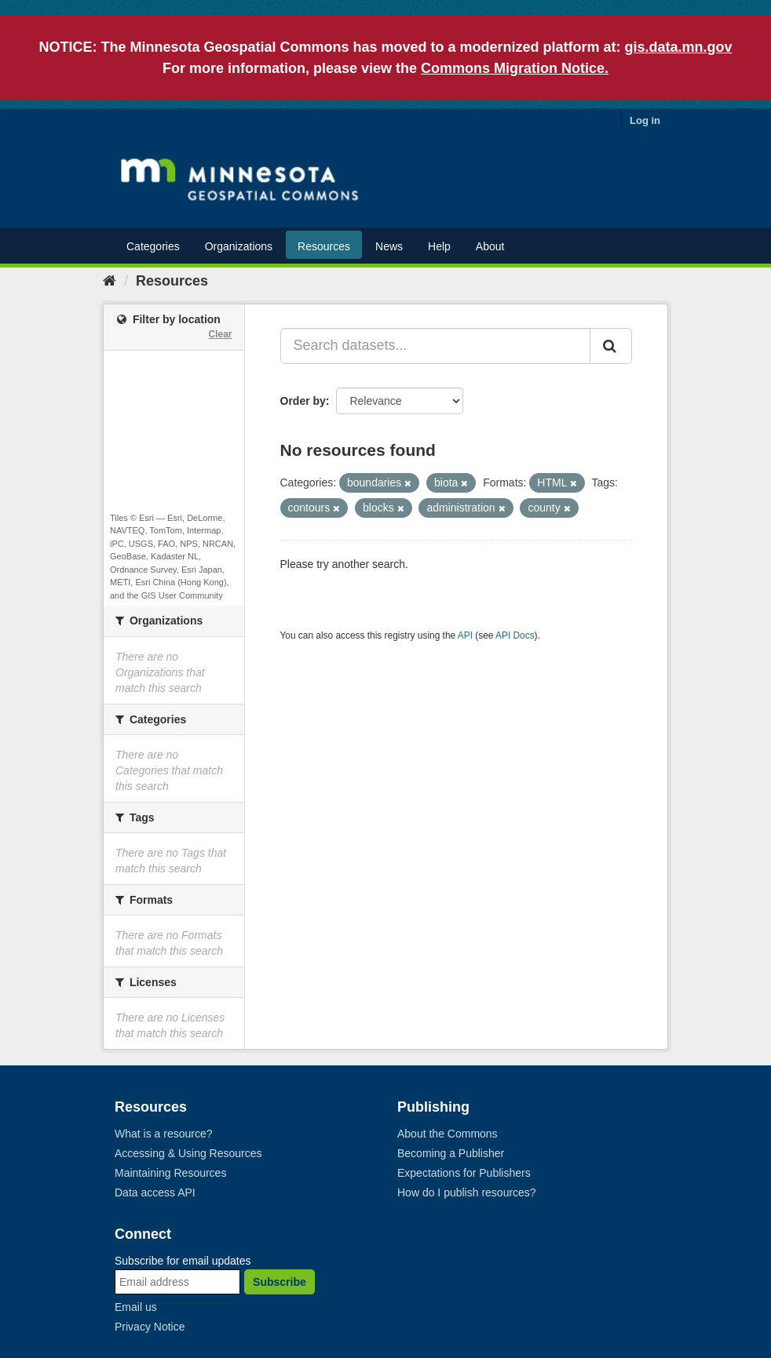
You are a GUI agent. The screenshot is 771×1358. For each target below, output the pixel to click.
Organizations (238, 246)
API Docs (515, 635)
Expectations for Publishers (464, 1173)
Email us (136, 1307)
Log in (645, 120)
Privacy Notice (150, 1326)
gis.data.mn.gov (679, 47)
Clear (220, 334)
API (465, 635)
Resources (324, 246)
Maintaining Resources (170, 1173)
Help (439, 246)
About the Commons (447, 1133)
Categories (153, 246)
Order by (303, 401)
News (389, 246)
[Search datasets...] (435, 346)
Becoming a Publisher (450, 1153)
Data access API (155, 1192)
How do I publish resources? (466, 1192)
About (490, 246)
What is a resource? (164, 1133)
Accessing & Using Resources (188, 1153)
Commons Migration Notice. (514, 68)
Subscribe (279, 1282)
